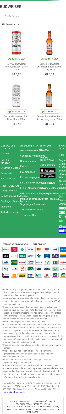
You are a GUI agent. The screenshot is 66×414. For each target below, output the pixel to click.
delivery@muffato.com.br (13, 392)
